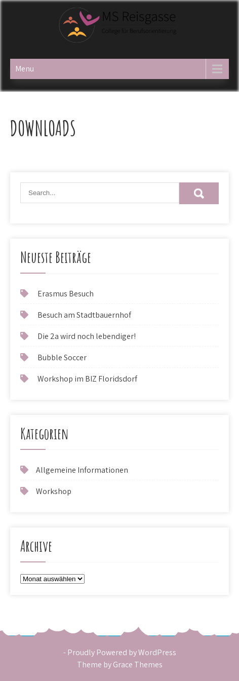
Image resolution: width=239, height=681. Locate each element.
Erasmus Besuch (65, 293)
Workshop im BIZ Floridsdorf (87, 378)
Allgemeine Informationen (82, 470)
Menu (24, 68)
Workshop (53, 491)
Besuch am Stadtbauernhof (84, 315)
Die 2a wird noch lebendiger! (86, 336)
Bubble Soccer (62, 357)
